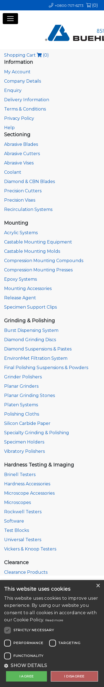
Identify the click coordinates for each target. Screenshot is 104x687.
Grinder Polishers (23, 376)
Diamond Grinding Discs (30, 339)
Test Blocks (16, 530)
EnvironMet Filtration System (35, 358)
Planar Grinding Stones (29, 395)
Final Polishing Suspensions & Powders (46, 367)
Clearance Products (25, 572)
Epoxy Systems (20, 279)
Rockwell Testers (22, 511)
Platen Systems (21, 404)
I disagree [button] (74, 676)
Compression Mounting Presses (38, 270)
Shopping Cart (26, 55)
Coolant (12, 172)
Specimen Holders (24, 442)
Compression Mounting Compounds (43, 260)
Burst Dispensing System (31, 330)
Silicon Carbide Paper (27, 423)
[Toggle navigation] (10, 18)
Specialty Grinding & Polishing (36, 432)
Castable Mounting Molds (32, 251)
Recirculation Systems (28, 209)
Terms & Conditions (25, 109)
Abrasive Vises (19, 163)
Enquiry (13, 90)
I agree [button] (26, 676)
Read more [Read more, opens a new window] (54, 620)
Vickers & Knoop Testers (30, 549)
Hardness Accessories (27, 483)
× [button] (98, 586)
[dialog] (52, 633)
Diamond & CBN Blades (29, 181)
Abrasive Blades (21, 144)
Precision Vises (19, 200)
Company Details (22, 81)
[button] (52, 665)
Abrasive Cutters (22, 153)
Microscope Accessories (29, 493)
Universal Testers (22, 539)
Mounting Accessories (28, 288)
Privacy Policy (19, 118)
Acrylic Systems (21, 232)
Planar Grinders (21, 386)
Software (14, 521)
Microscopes (17, 502)
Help (9, 127)
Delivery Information (26, 99)
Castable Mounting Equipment (38, 242)
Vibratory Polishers (24, 451)
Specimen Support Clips (30, 307)
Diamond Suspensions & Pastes (38, 349)
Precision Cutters (22, 190)
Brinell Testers (19, 474)
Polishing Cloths (21, 414)
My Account (17, 71)
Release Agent (20, 297)
